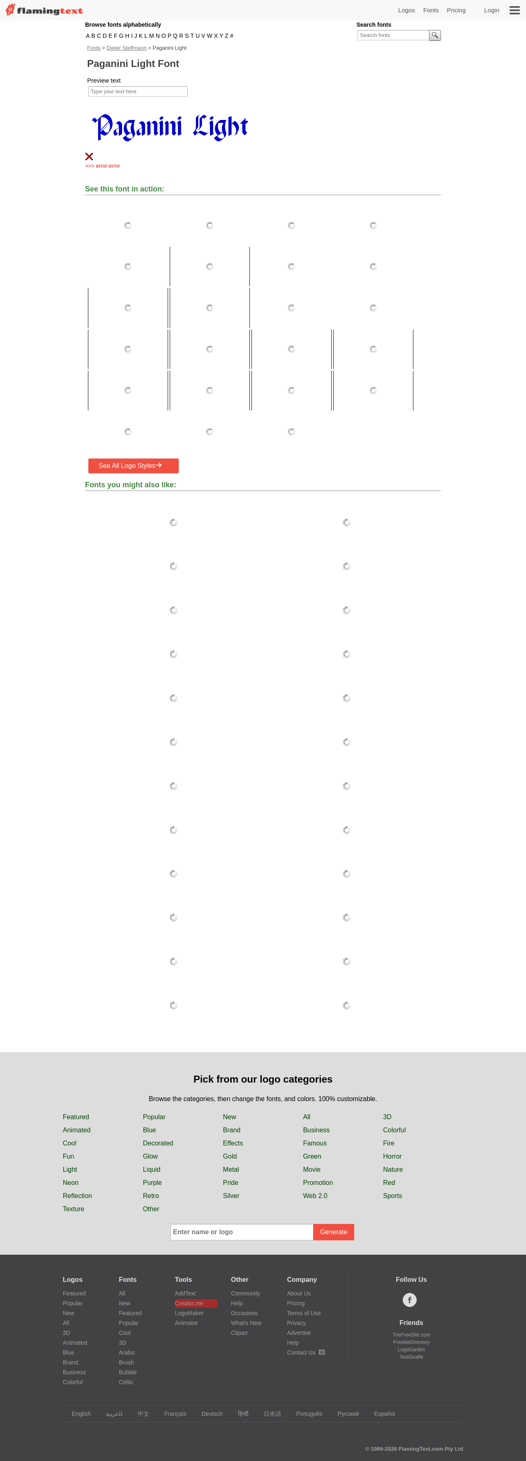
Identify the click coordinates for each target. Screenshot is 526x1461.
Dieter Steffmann (126, 48)
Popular (154, 1116)
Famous (315, 1143)
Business (316, 1130)
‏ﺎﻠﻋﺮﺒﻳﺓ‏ (110, 1413)
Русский (344, 1413)
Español (381, 1413)
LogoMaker (189, 1313)
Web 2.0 (315, 1195)
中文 (139, 1413)
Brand (232, 1130)
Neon (70, 1182)
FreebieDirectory (411, 1342)
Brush (126, 1362)
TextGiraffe (411, 1357)
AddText (185, 1293)
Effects (233, 1143)
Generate (334, 1231)
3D (387, 1116)
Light (70, 1169)
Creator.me (189, 1303)
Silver (231, 1195)
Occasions (244, 1313)
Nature (393, 1169)
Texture (73, 1208)
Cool (69, 1143)
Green (312, 1156)
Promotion (318, 1182)
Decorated (158, 1143)
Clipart (239, 1333)
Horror (392, 1156)
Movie (312, 1169)
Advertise (299, 1333)
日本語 (268, 1413)
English (77, 1413)
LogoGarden (411, 1350)
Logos (406, 10)
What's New (246, 1323)
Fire (388, 1143)
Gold (230, 1156)
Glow (150, 1156)
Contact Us (305, 1352)
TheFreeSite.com (411, 1335)
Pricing (456, 10)
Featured (76, 1116)
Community (245, 1293)
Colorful (394, 1130)
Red (389, 1182)
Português (305, 1413)
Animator (186, 1323)
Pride (230, 1182)
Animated (77, 1130)
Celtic (126, 1382)
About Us (299, 1293)
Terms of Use (304, 1313)
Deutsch (208, 1413)
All (306, 1116)
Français (172, 1413)
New (229, 1116)
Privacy (296, 1323)
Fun (68, 1156)
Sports (392, 1195)
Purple (152, 1182)
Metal (231, 1169)
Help (237, 1303)
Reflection (77, 1195)
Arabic (127, 1352)
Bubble (128, 1372)
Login (491, 10)
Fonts (431, 10)
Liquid (152, 1169)
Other (151, 1208)
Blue (149, 1130)
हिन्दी (239, 1413)
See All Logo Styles (130, 465)
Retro (151, 1195)
